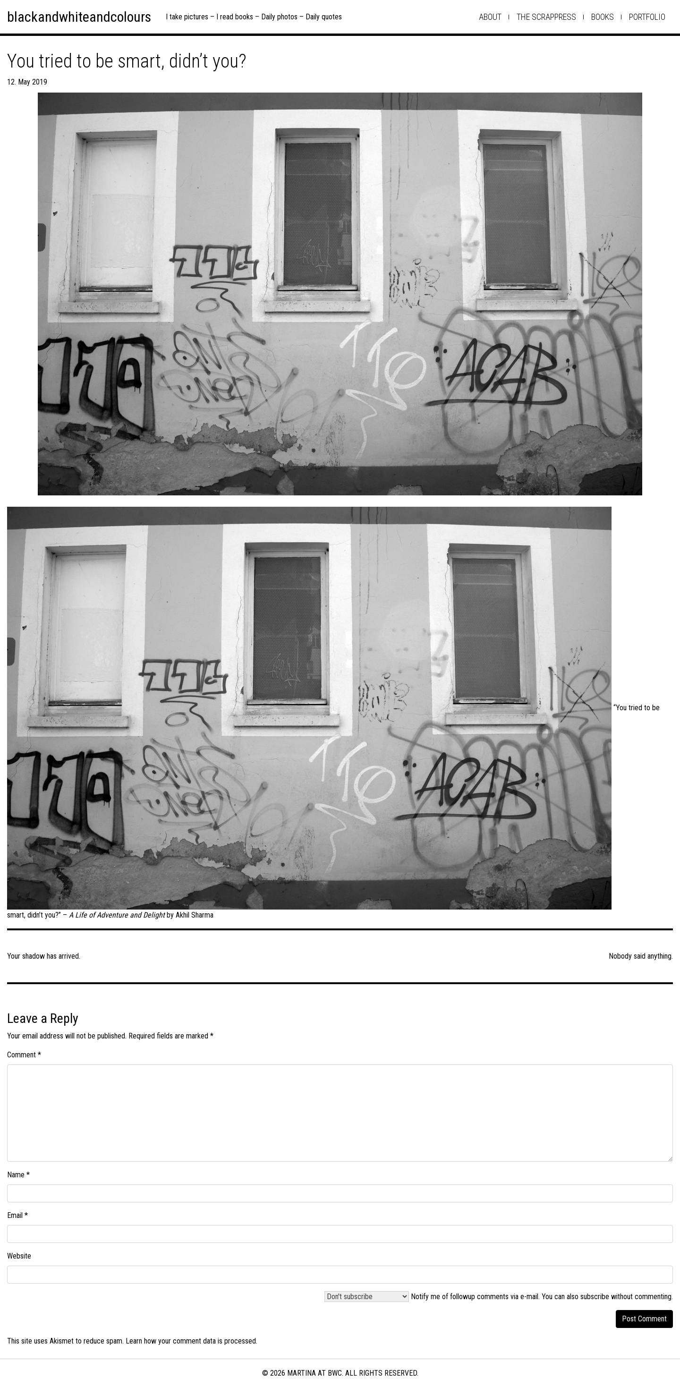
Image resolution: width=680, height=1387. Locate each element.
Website (19, 1255)
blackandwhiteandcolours (79, 17)
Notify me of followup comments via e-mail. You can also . (498, 1296)
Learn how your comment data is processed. (191, 1340)
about (490, 17)
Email (17, 1215)
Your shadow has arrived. (43, 956)
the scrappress (546, 17)
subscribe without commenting (626, 1296)
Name (18, 1174)
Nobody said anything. (641, 956)
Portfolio (647, 17)
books (602, 17)
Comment (24, 1054)
